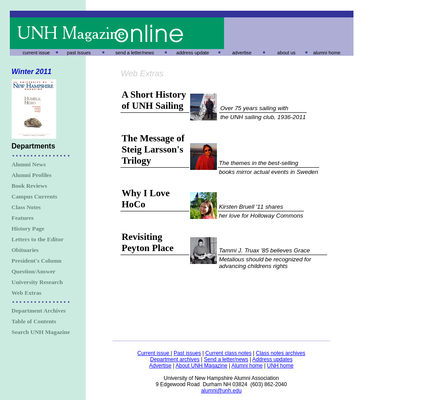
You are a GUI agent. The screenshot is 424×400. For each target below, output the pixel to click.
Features (22, 217)
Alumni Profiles (32, 175)
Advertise (160, 366)
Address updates (272, 359)
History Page (28, 228)
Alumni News (29, 164)
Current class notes (228, 353)
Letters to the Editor (38, 239)
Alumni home (246, 366)
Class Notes (26, 207)
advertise (241, 52)
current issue (36, 52)
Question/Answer (33, 271)
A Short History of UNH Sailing (153, 100)
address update (192, 52)
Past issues (187, 353)
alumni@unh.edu (221, 391)
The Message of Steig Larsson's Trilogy (152, 149)
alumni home (327, 52)
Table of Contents (34, 321)
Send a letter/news (226, 359)
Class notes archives (280, 353)
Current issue (154, 353)
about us (286, 52)
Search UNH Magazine (41, 332)
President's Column (37, 260)
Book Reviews (29, 185)
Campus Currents (34, 196)
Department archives (175, 359)
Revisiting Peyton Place (147, 242)
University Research (37, 282)
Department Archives (39, 310)
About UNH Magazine (201, 366)
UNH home (280, 366)
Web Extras (27, 292)
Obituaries (25, 250)
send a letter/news (135, 52)
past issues (79, 52)
